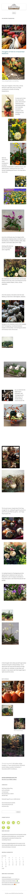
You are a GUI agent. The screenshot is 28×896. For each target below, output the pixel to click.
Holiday (16, 763)
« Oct (3, 868)
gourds (3, 767)
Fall (13, 763)
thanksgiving (17, 767)
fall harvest (22, 765)
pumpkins (12, 767)
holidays (7, 767)
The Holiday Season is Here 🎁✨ (9, 884)
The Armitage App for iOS (7, 804)
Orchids (20, 763)
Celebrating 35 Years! (6, 877)
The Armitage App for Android (8, 802)
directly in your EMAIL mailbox (9, 779)
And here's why (5, 806)
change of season (15, 765)
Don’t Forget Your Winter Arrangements (10, 882)
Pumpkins (4, 765)
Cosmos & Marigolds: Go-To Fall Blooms (10, 879)
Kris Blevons (14, 768)
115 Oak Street (5, 792)
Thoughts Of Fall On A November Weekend (13, 52)
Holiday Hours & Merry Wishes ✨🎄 (10, 880)
